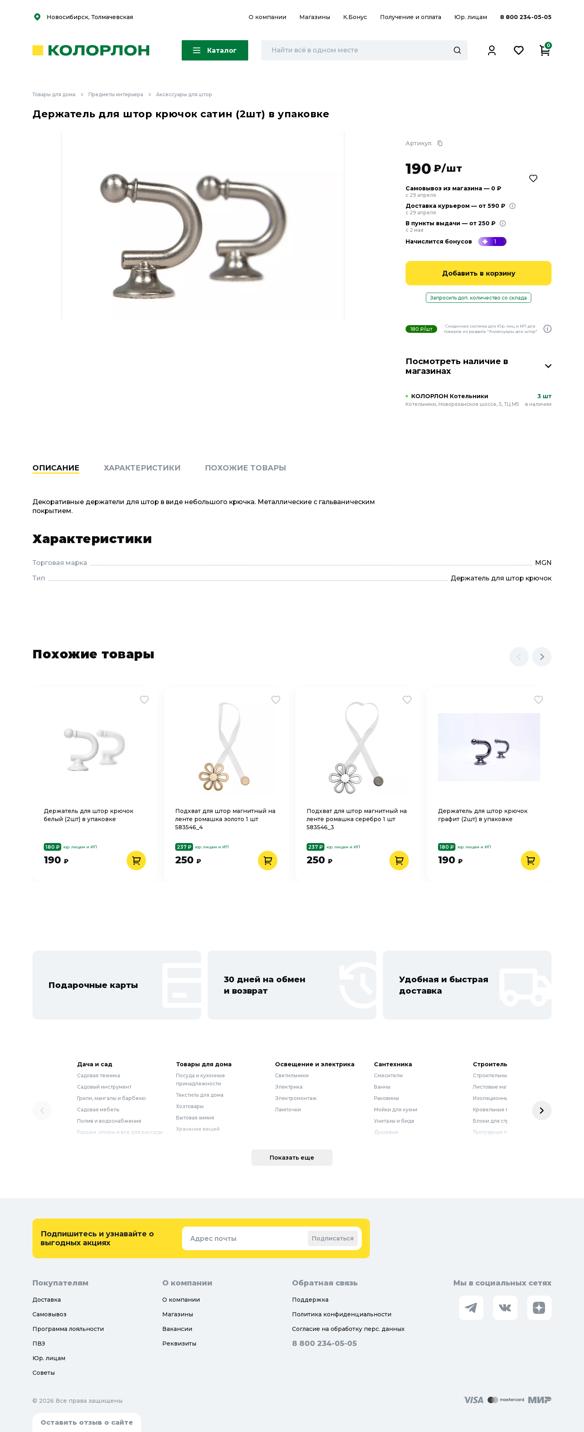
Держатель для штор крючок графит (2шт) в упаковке (483, 815)
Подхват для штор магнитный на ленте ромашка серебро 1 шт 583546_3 (357, 819)
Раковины (386, 1098)
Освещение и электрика (314, 1064)
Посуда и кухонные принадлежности (200, 1079)
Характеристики (142, 468)
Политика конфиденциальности (341, 1314)
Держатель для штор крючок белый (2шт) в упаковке (88, 815)
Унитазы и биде (394, 1121)
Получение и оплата (410, 17)
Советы (43, 1372)
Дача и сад (94, 1064)
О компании (268, 17)
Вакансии (177, 1329)
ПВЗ (38, 1343)
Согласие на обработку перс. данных (348, 1329)
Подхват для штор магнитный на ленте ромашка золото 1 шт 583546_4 (225, 819)
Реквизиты (179, 1343)
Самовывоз (49, 1314)
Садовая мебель (98, 1109)
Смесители (388, 1075)
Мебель (186, 1140)
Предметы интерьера (122, 94)
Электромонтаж (296, 1098)
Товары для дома (60, 94)
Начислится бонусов (439, 241)
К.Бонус (356, 17)
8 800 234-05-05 (526, 17)
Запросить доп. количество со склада (478, 298)
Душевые (386, 1132)
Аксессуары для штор (184, 94)
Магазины (315, 17)
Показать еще (292, 1157)
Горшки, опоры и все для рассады (120, 1132)
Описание (55, 468)
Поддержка (310, 1299)
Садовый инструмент (104, 1087)
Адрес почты (213, 1238)
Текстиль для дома (199, 1095)
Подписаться (333, 1238)
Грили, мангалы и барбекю (111, 1098)
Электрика (289, 1087)
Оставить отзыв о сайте (87, 1422)
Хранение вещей (198, 1129)
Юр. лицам (471, 17)
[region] (292, 481)
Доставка (46, 1299)
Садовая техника (98, 1075)
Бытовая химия (195, 1118)
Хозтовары (190, 1106)
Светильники (292, 1075)
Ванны (382, 1087)
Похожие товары (245, 468)
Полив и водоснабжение (109, 1121)
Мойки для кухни (395, 1109)
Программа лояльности (68, 1329)
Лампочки (288, 1109)
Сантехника (393, 1064)
